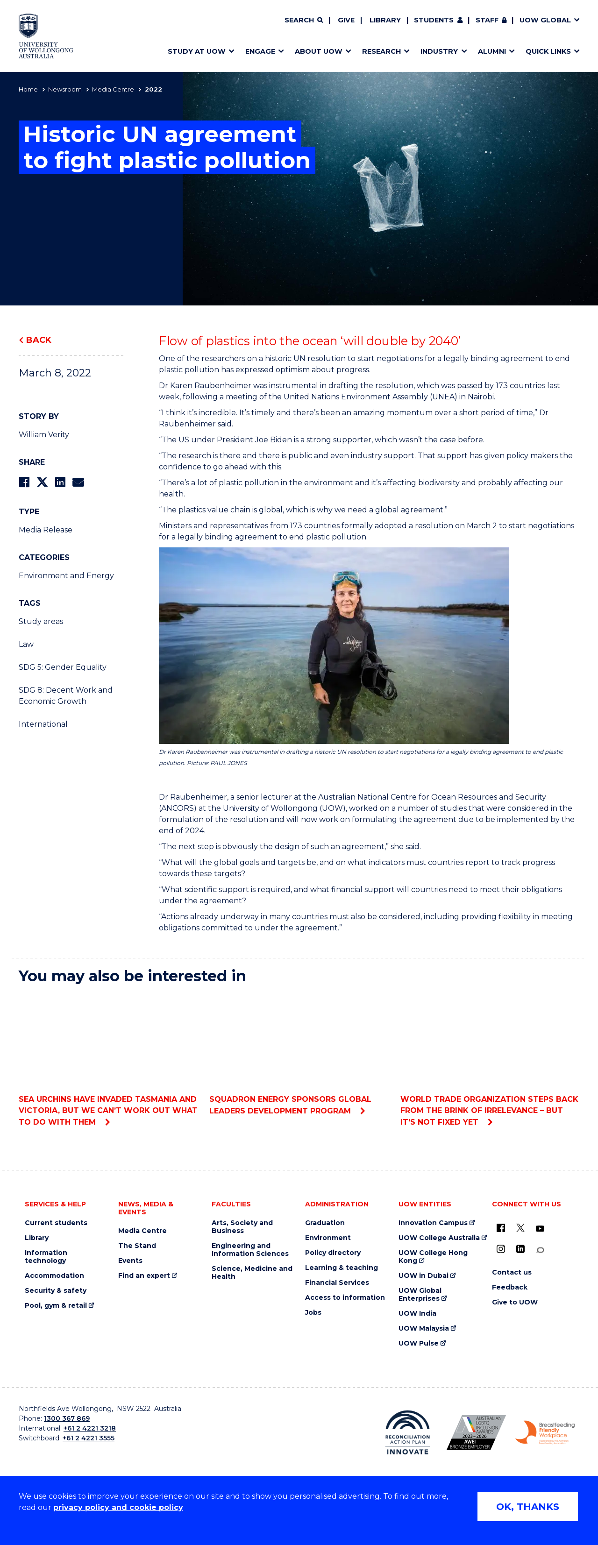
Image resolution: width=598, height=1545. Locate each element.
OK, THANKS (527, 1506)
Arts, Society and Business (242, 1227)
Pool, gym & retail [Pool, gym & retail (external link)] (56, 1306)
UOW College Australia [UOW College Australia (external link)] (439, 1238)
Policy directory (333, 1253)
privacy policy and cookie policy (118, 1507)
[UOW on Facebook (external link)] (501, 1228)
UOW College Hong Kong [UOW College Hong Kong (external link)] (433, 1257)
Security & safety (55, 1291)
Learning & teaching (341, 1268)
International (43, 724)
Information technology (46, 1257)
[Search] (303, 20)
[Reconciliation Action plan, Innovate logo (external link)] (407, 1432)
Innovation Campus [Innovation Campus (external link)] (433, 1223)
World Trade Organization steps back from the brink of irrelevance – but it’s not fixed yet (489, 1059)
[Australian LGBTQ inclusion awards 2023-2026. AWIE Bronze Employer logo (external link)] (476, 1432)
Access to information (345, 1298)
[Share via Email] (78, 482)
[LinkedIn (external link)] (520, 1249)
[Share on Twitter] (42, 482)
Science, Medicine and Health (252, 1273)
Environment (328, 1238)
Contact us (512, 1272)
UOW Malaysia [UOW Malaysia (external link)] (424, 1328)
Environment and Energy (66, 575)
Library (385, 20)
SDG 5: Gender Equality (63, 667)
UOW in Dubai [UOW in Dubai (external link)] (423, 1276)
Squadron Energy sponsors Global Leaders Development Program (298, 1053)
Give (346, 20)
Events (130, 1261)
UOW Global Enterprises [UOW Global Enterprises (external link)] (420, 1295)
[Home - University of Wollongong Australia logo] (46, 36)
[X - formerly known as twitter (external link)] (520, 1228)
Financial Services (337, 1283)
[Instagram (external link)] (501, 1249)
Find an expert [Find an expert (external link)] (144, 1276)
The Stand (137, 1246)
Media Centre (113, 89)
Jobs (313, 1313)
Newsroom (65, 89)
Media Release (45, 529)
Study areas (41, 621)
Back (38, 340)
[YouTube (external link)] (540, 1229)
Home (28, 89)
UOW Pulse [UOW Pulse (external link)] (419, 1343)
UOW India (417, 1314)
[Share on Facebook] (24, 482)
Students (434, 20)
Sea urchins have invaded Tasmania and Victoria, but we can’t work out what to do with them (108, 1059)
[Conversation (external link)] (540, 1250)
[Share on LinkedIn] (60, 482)
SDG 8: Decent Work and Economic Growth (66, 696)
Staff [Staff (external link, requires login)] (487, 20)
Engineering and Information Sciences (250, 1250)
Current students (56, 1223)
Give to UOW (515, 1302)
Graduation (325, 1223)
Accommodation (54, 1276)
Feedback (509, 1287)
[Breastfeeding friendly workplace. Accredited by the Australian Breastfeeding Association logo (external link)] (545, 1432)
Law (26, 644)
